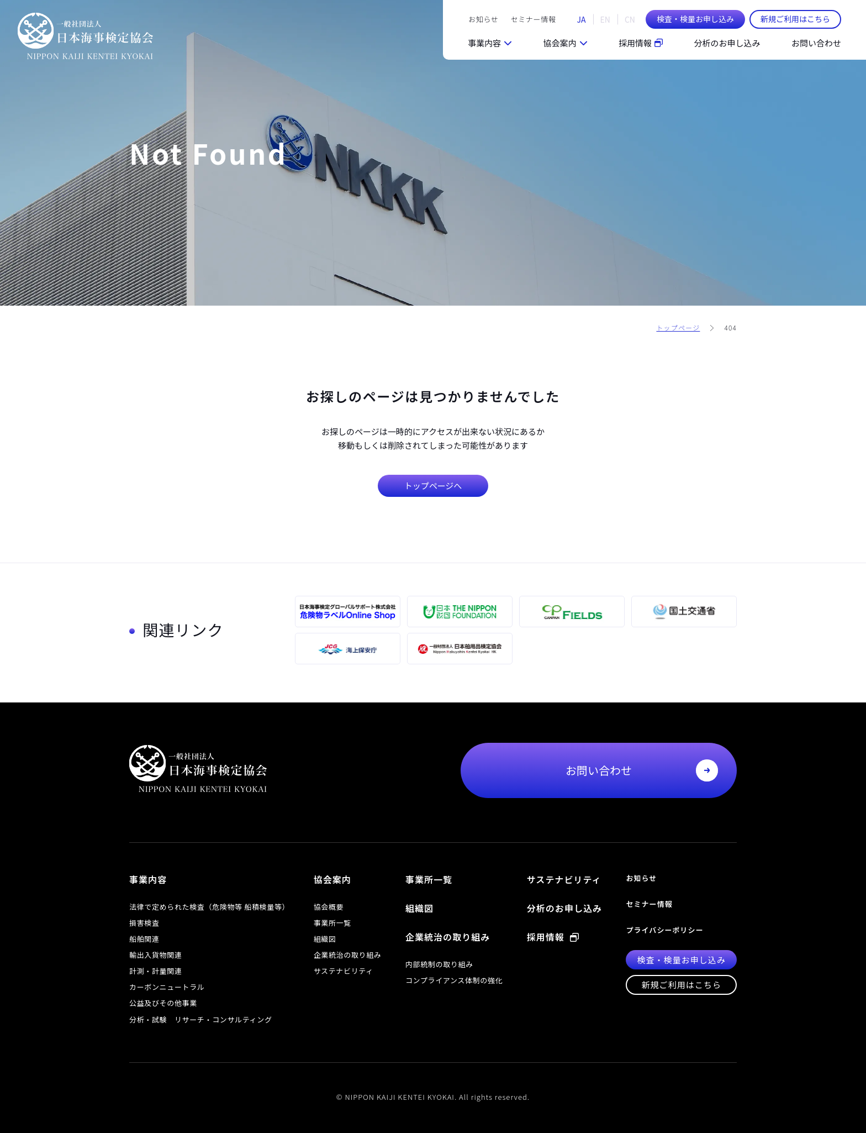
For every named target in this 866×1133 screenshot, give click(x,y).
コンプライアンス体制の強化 (454, 980)
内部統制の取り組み (439, 964)
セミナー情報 (533, 19)
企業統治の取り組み (348, 955)
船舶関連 (144, 938)
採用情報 (641, 43)
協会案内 (559, 43)
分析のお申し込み (727, 43)
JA (581, 19)
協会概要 (329, 906)
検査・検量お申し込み (695, 18)
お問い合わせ (816, 43)
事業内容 (484, 43)
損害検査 (144, 922)
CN (630, 19)
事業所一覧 (332, 922)
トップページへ (433, 485)
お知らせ (483, 19)
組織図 (325, 938)
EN (605, 19)
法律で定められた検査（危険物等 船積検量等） (209, 906)
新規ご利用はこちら (795, 18)
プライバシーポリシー (664, 930)
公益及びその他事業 (163, 1003)
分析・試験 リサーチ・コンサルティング (200, 1019)
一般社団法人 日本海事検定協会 (85, 36)
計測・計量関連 (155, 971)
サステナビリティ (343, 971)
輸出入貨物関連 (155, 955)
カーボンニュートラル (167, 987)
